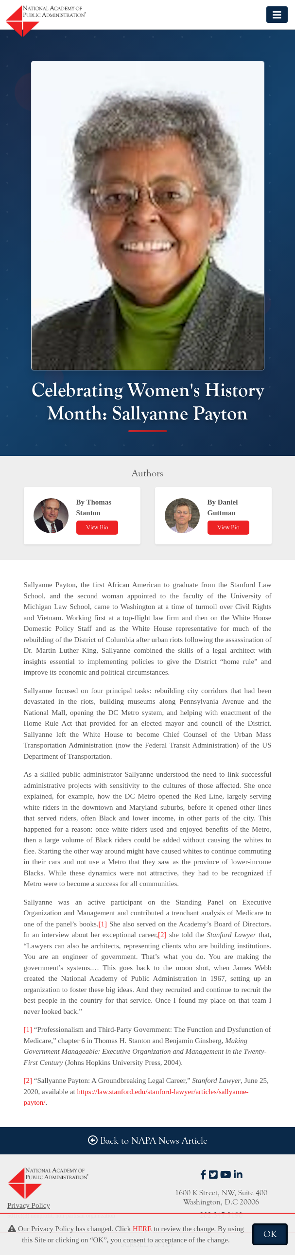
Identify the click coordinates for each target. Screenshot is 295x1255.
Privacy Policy (28, 1205)
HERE (142, 1229)
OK (270, 1234)
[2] (162, 935)
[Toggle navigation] (277, 14)
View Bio (97, 527)
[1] (103, 924)
